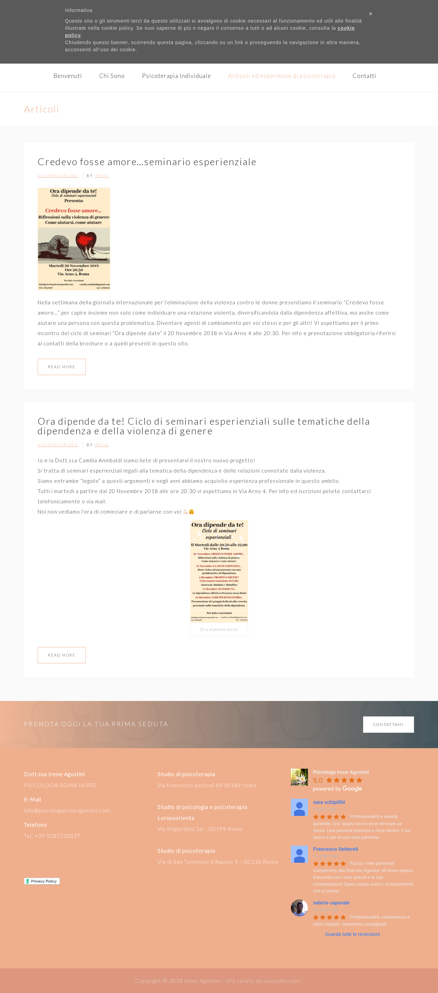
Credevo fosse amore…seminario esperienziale (147, 161)
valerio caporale (331, 902)
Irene (101, 175)
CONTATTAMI (388, 724)
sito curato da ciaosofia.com (263, 980)
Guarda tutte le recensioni (352, 934)
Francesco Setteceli (335, 849)
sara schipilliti (329, 802)
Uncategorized (58, 175)
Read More (62, 367)
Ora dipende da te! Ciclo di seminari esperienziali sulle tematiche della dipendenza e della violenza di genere (204, 425)
